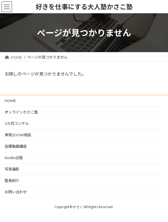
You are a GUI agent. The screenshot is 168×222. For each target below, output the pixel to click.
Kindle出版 (14, 157)
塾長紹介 (12, 180)
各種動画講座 (16, 146)
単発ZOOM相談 (18, 135)
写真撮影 (12, 169)
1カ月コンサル (17, 123)
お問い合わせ (16, 192)
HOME (10, 100)
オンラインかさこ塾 (21, 112)
